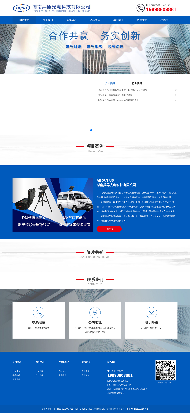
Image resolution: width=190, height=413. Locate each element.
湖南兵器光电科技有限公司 (104, 409)
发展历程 (16, 379)
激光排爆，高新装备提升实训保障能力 (116, 95)
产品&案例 (64, 362)
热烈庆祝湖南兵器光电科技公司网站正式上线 (119, 100)
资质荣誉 (142, 20)
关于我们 (48, 20)
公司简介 (16, 371)
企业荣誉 (85, 375)
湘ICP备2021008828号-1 (137, 409)
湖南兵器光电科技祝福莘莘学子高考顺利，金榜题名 (122, 90)
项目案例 (118, 20)
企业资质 (85, 371)
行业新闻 (137, 83)
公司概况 (17, 362)
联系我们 (165, 20)
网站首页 (24, 20)
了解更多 (109, 229)
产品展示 (95, 20)
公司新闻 (110, 83)
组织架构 (16, 375)
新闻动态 (71, 20)
